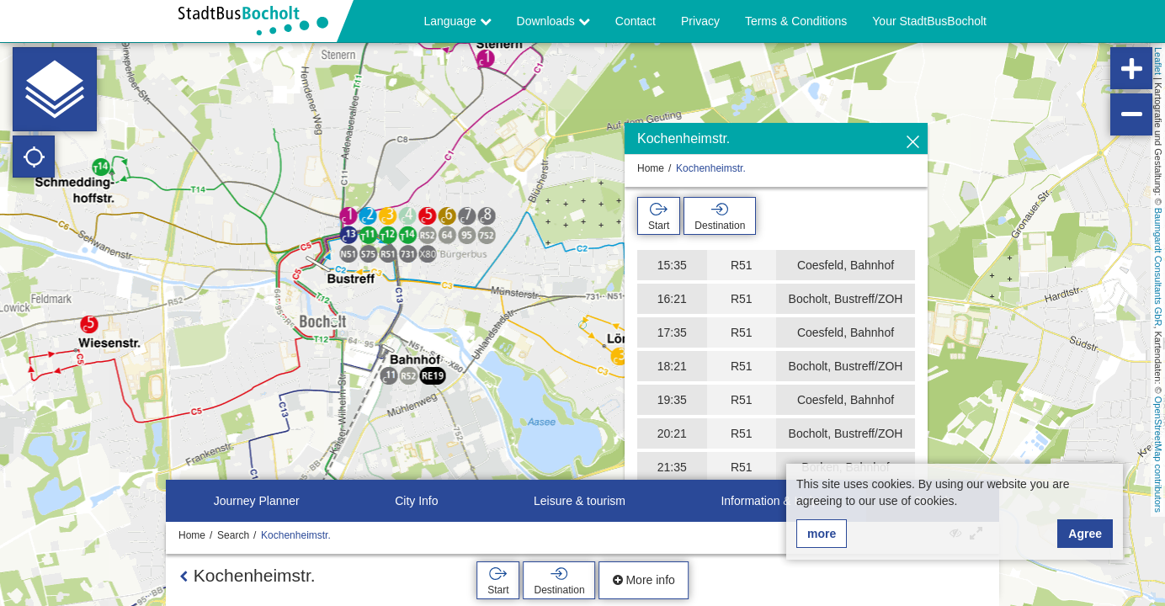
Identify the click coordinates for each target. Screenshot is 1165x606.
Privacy (700, 21)
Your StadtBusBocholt (929, 21)
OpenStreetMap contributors (1158, 454)
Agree (1085, 533)
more (821, 533)
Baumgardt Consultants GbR (1158, 267)
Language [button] (457, 21)
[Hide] (913, 143)
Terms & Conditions (796, 21)
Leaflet (1158, 61)
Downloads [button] (553, 21)
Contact (635, 21)
